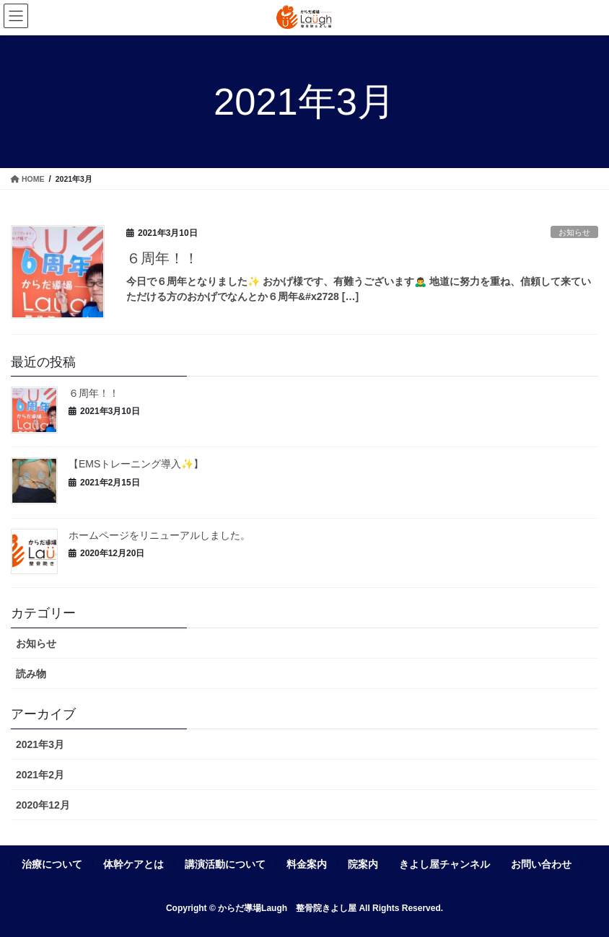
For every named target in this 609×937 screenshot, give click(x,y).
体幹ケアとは (133, 864)
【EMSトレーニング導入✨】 (136, 464)
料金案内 (306, 864)
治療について (52, 864)
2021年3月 (40, 744)
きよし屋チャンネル (444, 864)
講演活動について (225, 864)
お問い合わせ (541, 864)
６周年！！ (162, 258)
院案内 (363, 864)
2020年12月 (43, 805)
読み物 (31, 673)
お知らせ (574, 232)
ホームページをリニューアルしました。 (159, 535)
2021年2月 (40, 774)
